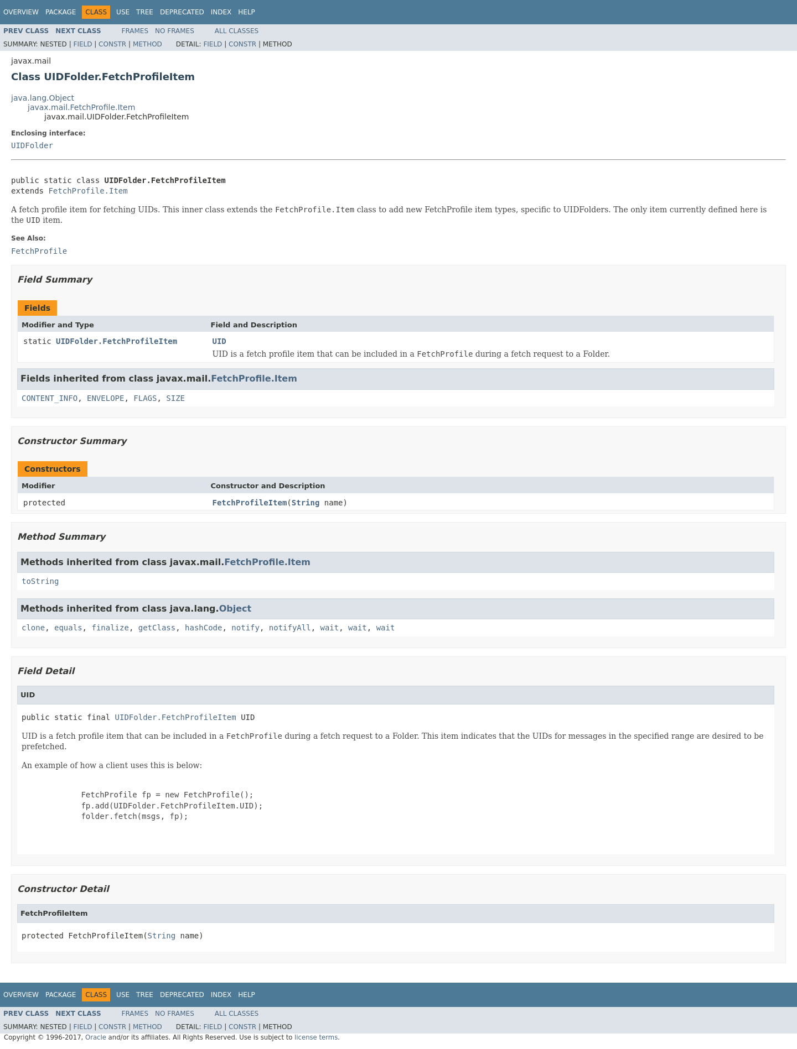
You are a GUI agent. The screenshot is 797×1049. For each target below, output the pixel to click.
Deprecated (182, 12)
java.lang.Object (42, 97)
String (306, 502)
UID (219, 341)
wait (329, 627)
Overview (21, 12)
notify (245, 627)
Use (123, 12)
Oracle (95, 1037)
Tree (144, 12)
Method (147, 44)
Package (60, 12)
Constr (112, 44)
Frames (135, 31)
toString (40, 581)
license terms (316, 1037)
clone (33, 627)
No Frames (174, 31)
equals (68, 627)
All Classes (236, 31)
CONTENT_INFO (49, 398)
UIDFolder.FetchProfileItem (116, 341)
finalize (109, 627)
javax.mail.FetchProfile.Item (81, 107)
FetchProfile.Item (87, 190)
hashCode (203, 627)
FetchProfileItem (250, 502)
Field (82, 44)
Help (246, 12)
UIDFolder (32, 145)
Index (221, 12)
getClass (156, 627)
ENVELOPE (105, 398)
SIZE (175, 398)
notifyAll (290, 627)
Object (235, 608)
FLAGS (145, 398)
